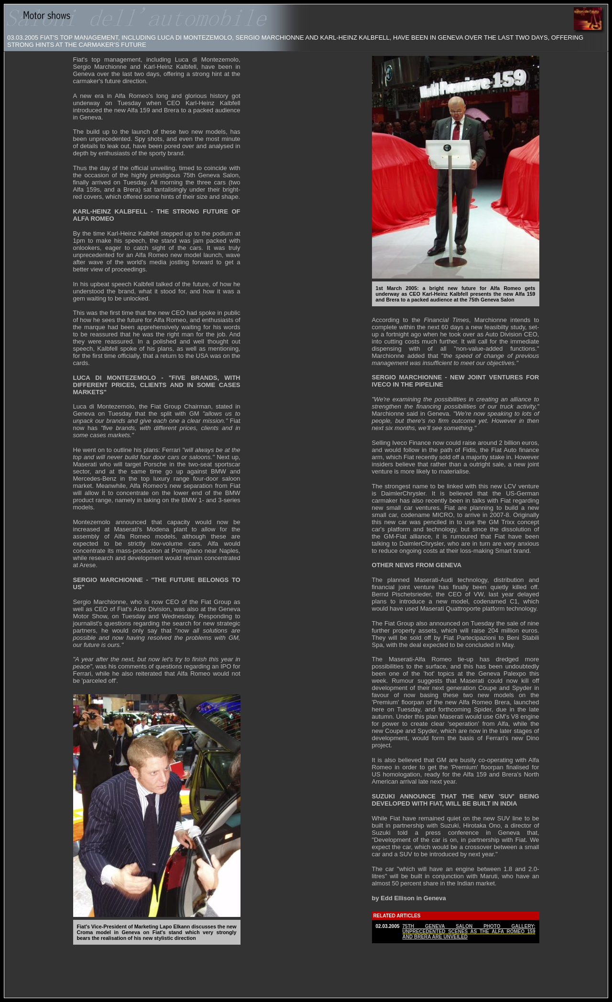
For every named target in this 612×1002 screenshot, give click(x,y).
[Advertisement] (306, 970)
